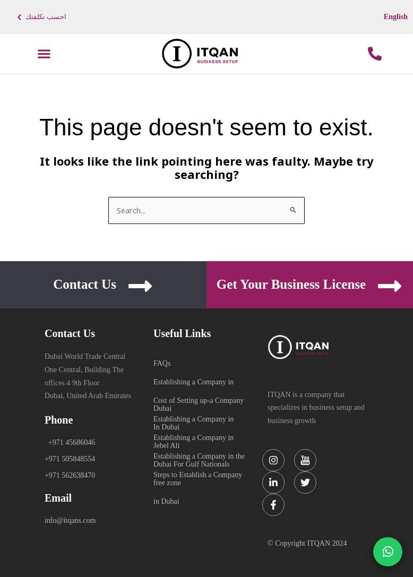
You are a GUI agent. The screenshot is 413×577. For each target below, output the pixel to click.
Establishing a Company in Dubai (193, 382)
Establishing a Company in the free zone (199, 457)
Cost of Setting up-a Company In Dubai (198, 401)
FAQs (161, 363)
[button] (44, 54)
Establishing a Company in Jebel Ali (193, 420)
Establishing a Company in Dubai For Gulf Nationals (193, 438)
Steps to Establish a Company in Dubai (197, 475)
